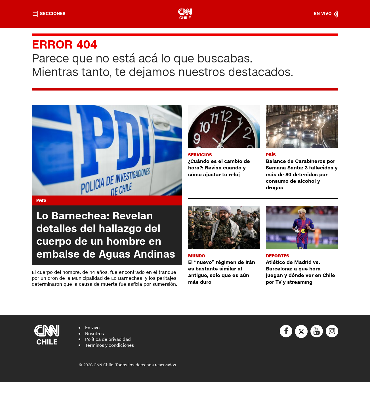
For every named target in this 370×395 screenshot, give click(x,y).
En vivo (93, 340)
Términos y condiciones (111, 358)
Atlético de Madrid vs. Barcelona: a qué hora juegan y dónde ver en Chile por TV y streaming (298, 272)
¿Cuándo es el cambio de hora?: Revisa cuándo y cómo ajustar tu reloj (221, 167)
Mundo (197, 256)
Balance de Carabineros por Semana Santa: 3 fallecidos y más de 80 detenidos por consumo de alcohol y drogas (301, 174)
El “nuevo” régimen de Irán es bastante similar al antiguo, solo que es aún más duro (223, 272)
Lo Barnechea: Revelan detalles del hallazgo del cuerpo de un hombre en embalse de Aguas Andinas (100, 241)
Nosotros (95, 346)
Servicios (200, 155)
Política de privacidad (109, 352)
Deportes (278, 256)
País (41, 200)
